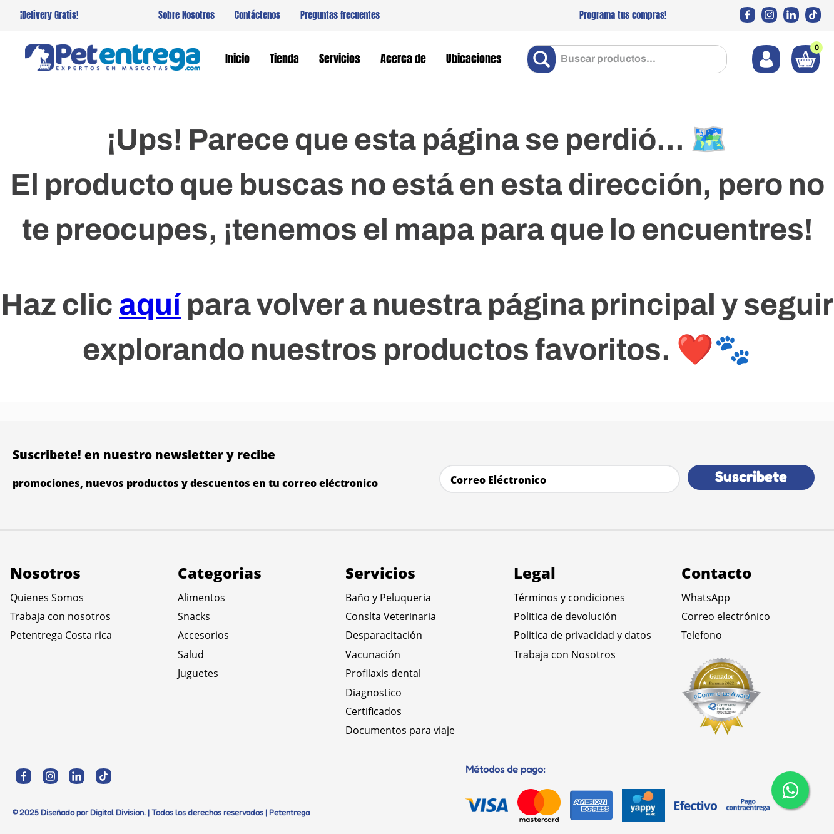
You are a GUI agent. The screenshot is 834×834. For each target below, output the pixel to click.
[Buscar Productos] (544, 59)
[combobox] (627, 59)
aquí (150, 304)
